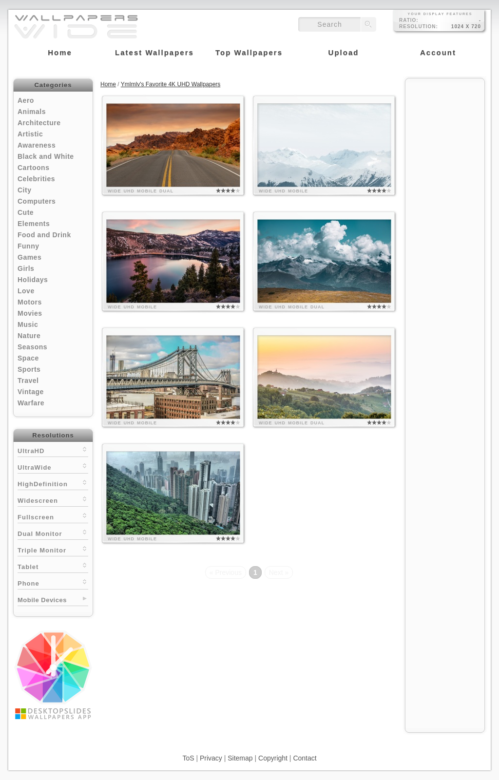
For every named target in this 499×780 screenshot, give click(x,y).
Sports (29, 369)
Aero (26, 100)
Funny (28, 246)
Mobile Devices (42, 600)
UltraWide (53, 466)
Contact (304, 758)
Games (29, 257)
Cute (26, 212)
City (24, 190)
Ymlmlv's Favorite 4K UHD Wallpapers (171, 84)
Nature (29, 336)
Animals (32, 111)
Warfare (31, 403)
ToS (188, 758)
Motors (30, 302)
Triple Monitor (53, 549)
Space (28, 358)
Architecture (39, 123)
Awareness (37, 145)
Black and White (46, 156)
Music (28, 324)
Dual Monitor (53, 532)
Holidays (33, 280)
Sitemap (240, 758)
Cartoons (33, 167)
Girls (26, 268)
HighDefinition (53, 483)
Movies (30, 313)
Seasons (32, 347)
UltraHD (53, 450)
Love (26, 291)
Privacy (211, 758)
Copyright (273, 758)
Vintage (31, 392)
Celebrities (36, 179)
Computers (37, 201)
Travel (28, 380)
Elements (34, 224)
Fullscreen (53, 516)
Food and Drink (44, 235)
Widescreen (53, 499)
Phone (53, 582)
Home (108, 84)
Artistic (30, 134)
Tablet (53, 566)
